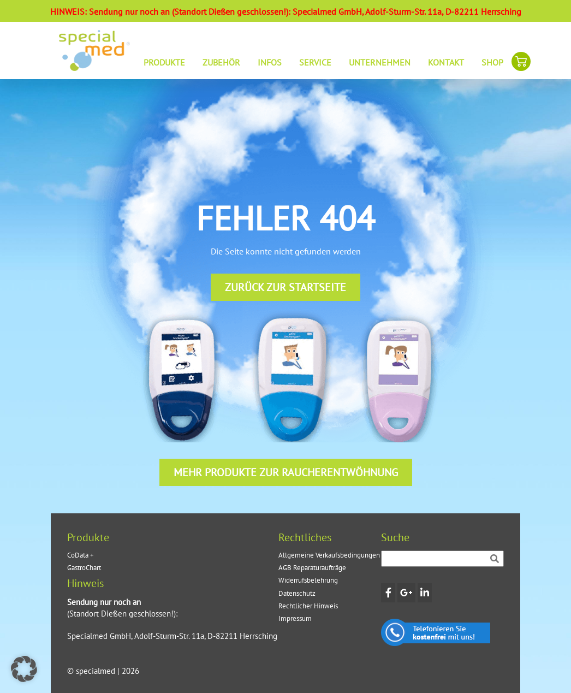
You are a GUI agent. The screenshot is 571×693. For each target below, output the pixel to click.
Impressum (295, 618)
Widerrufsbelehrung (308, 580)
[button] (24, 669)
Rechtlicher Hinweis (308, 606)
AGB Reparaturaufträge (312, 567)
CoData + (80, 555)
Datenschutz (297, 593)
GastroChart (84, 567)
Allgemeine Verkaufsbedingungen (329, 555)
